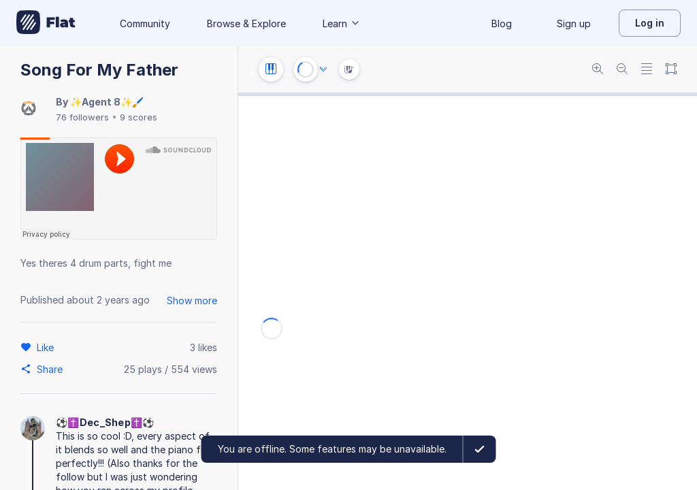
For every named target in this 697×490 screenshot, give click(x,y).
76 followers (82, 117)
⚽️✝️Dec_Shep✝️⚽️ (105, 422)
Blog (501, 23)
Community (145, 23)
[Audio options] (323, 69)
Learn (342, 23)
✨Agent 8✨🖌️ (107, 102)
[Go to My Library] (46, 23)
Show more (192, 300)
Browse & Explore (246, 23)
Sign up (574, 23)
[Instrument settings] (271, 69)
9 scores (138, 117)
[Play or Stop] (305, 69)
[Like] (47, 347)
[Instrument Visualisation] (349, 69)
